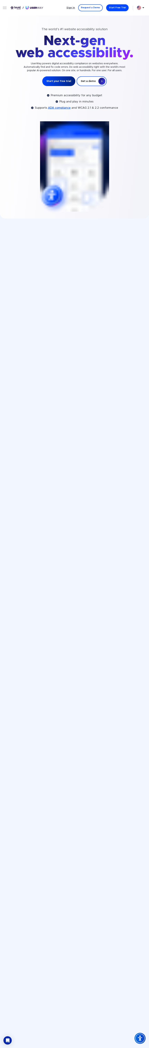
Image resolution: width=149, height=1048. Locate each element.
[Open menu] (5, 8)
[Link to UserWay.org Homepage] (26, 7)
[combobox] (141, 7)
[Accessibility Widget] (140, 1038)
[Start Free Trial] (117, 7)
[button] (7, 1040)
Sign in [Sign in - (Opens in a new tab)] (70, 8)
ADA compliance (59, 107)
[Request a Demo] (90, 7)
